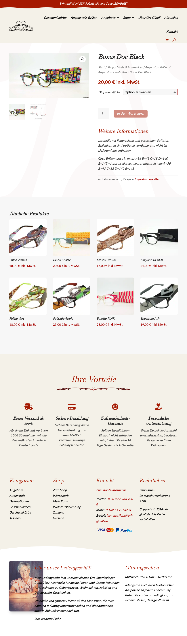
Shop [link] (126, 18)
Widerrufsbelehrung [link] (67, 507)
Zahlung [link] (58, 512)
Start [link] (101, 67)
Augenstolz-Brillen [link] (83, 18)
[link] (21, 26)
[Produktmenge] (103, 113)
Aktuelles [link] (171, 18)
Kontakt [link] (172, 31)
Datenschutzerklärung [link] (154, 496)
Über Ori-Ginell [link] (149, 18)
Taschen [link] (14, 518)
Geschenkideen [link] (19, 507)
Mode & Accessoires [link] (129, 67)
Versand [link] (58, 518)
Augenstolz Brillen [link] (156, 67)
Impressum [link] (146, 490)
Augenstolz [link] (17, 496)
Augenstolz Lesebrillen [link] (112, 72)
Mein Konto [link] (61, 501)
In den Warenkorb (130, 113)
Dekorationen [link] (19, 501)
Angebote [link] (108, 18)
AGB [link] (142, 501)
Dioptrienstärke (109, 92)
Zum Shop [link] (60, 490)
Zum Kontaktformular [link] (111, 490)
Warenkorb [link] (60, 496)
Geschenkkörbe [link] (55, 18)
